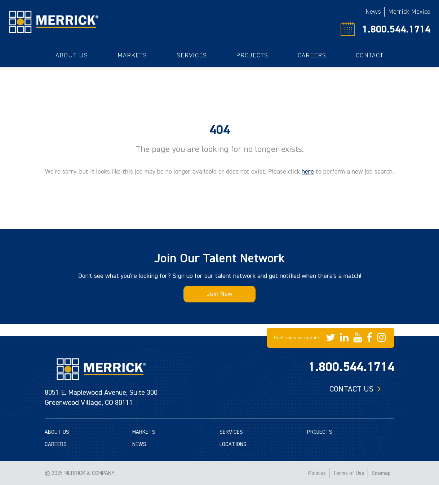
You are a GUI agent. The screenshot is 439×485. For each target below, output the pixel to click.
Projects (252, 55)
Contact (369, 55)
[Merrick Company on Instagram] (381, 338)
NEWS (139, 444)
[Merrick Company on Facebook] (369, 338)
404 (219, 130)
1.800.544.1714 (396, 29)
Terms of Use (348, 473)
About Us (72, 55)
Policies (317, 473)
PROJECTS (319, 432)
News (373, 12)
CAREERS (56, 444)
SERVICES (231, 432)
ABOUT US (57, 432)
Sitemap (381, 473)
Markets (132, 55)
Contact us (351, 389)
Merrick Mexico (409, 12)
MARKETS (143, 432)
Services (192, 55)
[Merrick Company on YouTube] (357, 338)
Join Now (219, 294)
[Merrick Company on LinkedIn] (344, 338)
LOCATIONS (233, 444)
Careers (312, 55)
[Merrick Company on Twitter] (330, 338)
